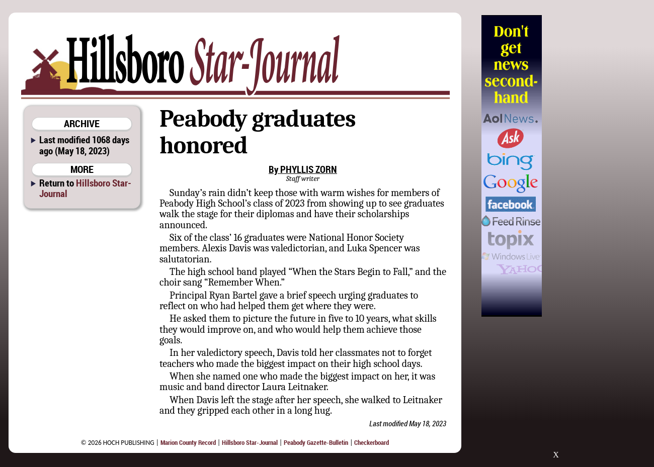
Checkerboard (371, 442)
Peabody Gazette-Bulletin (316, 442)
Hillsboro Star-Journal (85, 188)
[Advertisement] (593, 166)
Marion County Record (188, 442)
